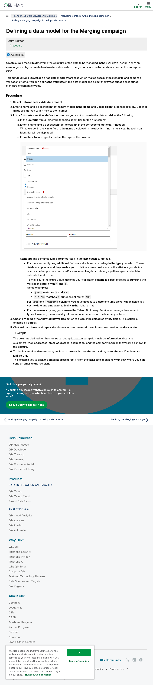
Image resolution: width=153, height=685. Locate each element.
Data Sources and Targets (25, 580)
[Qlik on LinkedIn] (134, 659)
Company (14, 602)
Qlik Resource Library (22, 468)
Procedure (16, 45)
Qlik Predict (16, 524)
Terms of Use (116, 668)
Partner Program (19, 626)
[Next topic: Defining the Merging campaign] (114, 419)
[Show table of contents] (7, 15)
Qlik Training (16, 453)
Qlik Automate (17, 529)
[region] (50, 662)
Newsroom (15, 636)
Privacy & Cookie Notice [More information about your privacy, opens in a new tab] (37, 674)
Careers (13, 631)
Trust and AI (16, 561)
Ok (79, 652)
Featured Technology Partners (27, 575)
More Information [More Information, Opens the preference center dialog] (79, 661)
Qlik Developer (18, 448)
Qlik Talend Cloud (19, 495)
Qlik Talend (15, 490)
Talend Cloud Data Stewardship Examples (34, 15)
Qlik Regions (16, 585)
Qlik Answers (17, 519)
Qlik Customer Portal (21, 463)
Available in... (17, 54)
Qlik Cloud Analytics (20, 514)
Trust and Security (20, 551)
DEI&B (12, 616)
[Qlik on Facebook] (141, 659)
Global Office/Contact (22, 641)
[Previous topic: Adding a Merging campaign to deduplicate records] (39, 419)
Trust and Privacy (19, 556)
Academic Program (20, 621)
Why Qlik (14, 546)
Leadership (15, 607)
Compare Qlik (17, 570)
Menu (148, 6)
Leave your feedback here (26, 404)
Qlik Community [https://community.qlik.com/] (110, 659)
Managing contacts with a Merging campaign (85, 15)
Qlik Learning (16, 458)
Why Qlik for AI (17, 565)
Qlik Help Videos (19, 444)
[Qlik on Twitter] (127, 659)
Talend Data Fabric (20, 500)
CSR (11, 611)
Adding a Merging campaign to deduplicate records (38, 20)
